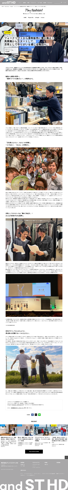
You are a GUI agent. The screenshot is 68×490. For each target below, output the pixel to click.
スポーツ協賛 (23, 465)
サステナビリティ (33, 2)
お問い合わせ (23, 470)
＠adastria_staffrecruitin (17, 404)
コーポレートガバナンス (36, 467)
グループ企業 (40, 2)
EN (65, 2)
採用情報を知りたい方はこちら (17, 407)
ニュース (20, 2)
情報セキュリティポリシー (60, 473)
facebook (32, 415)
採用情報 (44, 2)
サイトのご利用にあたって (31, 475)
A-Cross (42, 17)
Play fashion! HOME (34, 451)
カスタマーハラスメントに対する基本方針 (48, 473)
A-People (11, 6)
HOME (3, 6)
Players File (30, 17)
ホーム (22, 473)
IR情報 (28, 2)
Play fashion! (50, 2)
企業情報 (24, 2)
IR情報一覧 (46, 464)
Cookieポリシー (23, 475)
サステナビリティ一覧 (36, 464)
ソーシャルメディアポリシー (28, 473)
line (39, 415)
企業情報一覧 (23, 464)
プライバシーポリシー (37, 473)
